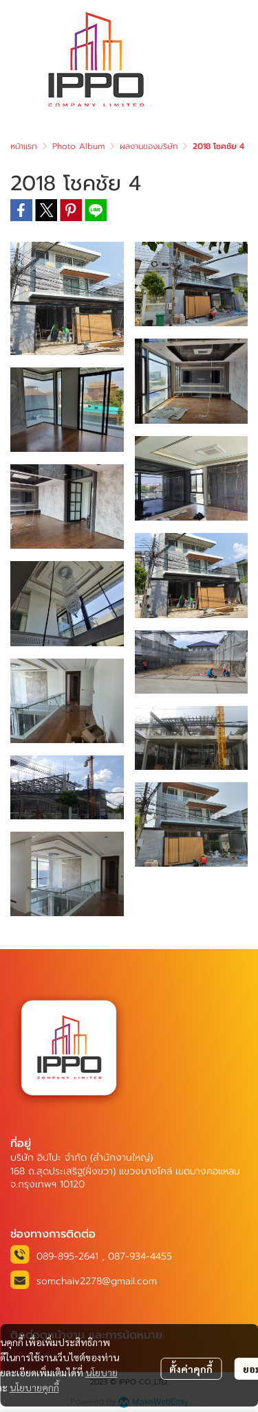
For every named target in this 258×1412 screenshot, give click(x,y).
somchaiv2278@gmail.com (96, 1281)
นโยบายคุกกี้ (34, 1387)
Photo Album (78, 146)
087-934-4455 (140, 1256)
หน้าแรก (23, 146)
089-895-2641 (67, 1256)
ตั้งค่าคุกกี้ (191, 1369)
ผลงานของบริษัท (149, 146)
